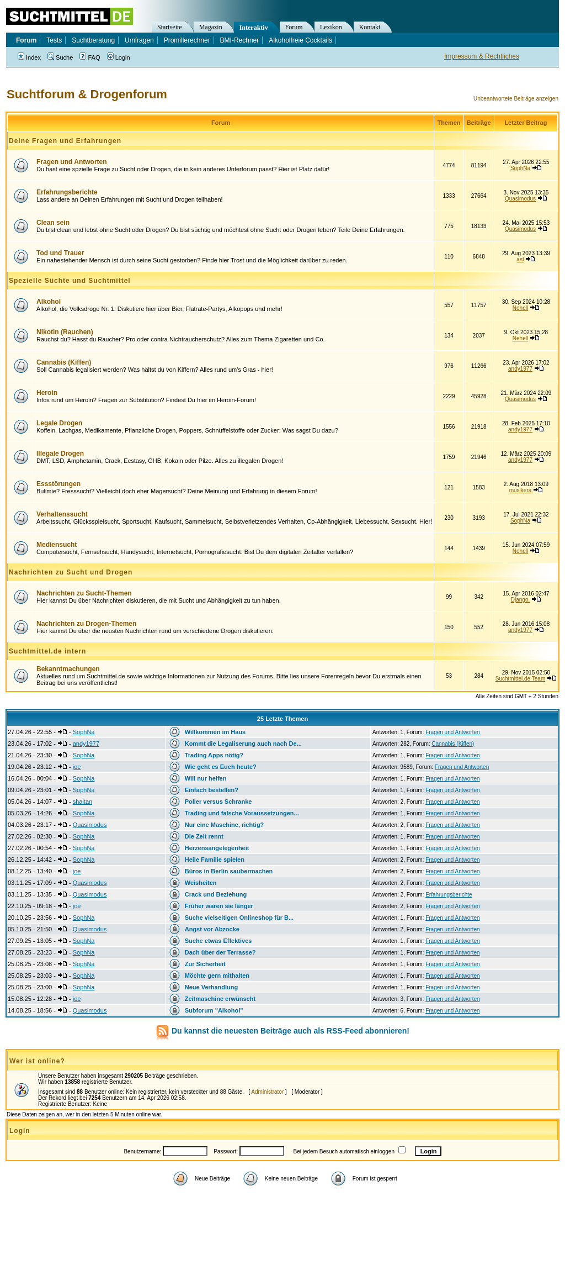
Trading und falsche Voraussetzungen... (242, 813)
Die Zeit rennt (204, 836)
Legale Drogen (59, 423)
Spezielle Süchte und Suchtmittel (70, 280)
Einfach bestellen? (211, 790)
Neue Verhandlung (211, 987)
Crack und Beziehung (216, 894)
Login (118, 57)
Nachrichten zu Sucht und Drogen (70, 572)
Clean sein (53, 222)
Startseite (169, 27)
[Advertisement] (282, 1212)
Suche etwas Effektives (218, 940)
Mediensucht (56, 545)
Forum (294, 27)
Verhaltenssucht (62, 514)
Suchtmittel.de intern (47, 651)
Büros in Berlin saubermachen (229, 871)
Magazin (210, 27)
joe (77, 766)
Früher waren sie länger (219, 906)
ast (520, 259)
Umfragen (139, 40)
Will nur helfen (206, 778)
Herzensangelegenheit (217, 848)
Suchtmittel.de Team (520, 679)
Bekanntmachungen (68, 669)
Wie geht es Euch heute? (221, 766)
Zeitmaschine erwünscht (220, 998)
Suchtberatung (93, 40)
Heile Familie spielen (214, 859)
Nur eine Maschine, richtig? (224, 824)
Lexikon (331, 27)
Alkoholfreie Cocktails (300, 40)
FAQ (89, 57)
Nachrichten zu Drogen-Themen (86, 624)
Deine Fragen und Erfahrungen (65, 141)
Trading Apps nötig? (214, 755)
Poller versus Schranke (218, 801)
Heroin (46, 393)
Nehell (520, 308)
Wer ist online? (37, 1061)
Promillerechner (187, 40)
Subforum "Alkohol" (214, 1010)
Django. (520, 600)
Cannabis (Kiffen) (63, 362)
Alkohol (48, 301)
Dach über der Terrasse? (220, 952)
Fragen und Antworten (71, 162)
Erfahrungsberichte (67, 192)
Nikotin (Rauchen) (64, 332)
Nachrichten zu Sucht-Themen (84, 593)
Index (29, 57)
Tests (54, 40)
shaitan (82, 801)
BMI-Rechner (239, 40)
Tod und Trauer (60, 253)
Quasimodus (520, 199)
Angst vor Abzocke (212, 929)
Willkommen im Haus (215, 732)
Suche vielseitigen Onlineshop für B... (239, 917)
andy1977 (520, 369)
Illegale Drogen (60, 453)
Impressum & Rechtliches (481, 56)
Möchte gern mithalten (217, 975)
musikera (520, 490)
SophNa (520, 168)
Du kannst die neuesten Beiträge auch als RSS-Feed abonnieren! (290, 1030)
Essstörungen (58, 484)
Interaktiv (253, 27)
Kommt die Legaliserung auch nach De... (243, 743)
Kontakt (370, 27)
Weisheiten (201, 882)
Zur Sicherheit (205, 964)
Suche (60, 57)
